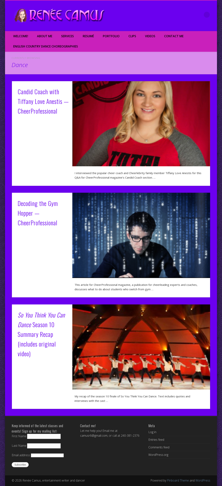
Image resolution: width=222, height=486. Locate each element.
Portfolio (111, 36)
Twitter (176, 15)
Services (67, 36)
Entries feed (156, 440)
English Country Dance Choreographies (45, 46)
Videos (150, 36)
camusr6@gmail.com (93, 435)
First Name (19, 436)
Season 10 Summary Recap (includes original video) (41, 334)
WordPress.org (158, 455)
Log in (152, 432)
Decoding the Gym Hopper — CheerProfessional (38, 213)
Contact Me (174, 36)
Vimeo (183, 15)
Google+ (191, 15)
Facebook (168, 15)
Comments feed (158, 447)
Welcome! (20, 36)
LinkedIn (199, 15)
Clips (132, 36)
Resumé (88, 36)
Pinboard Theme (178, 480)
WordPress (202, 480)
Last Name (19, 446)
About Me (44, 36)
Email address (21, 455)
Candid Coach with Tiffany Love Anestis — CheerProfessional (43, 101)
